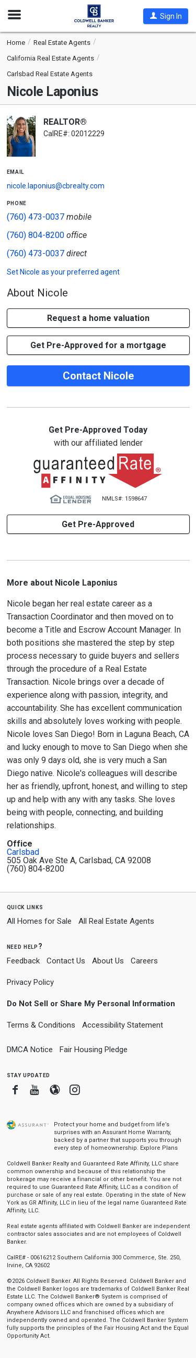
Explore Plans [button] (159, 1148)
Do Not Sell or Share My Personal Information (91, 1003)
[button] (165, 16)
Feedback (23, 961)
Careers (144, 961)
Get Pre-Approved (98, 524)
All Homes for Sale (39, 921)
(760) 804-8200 (35, 235)
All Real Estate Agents (116, 921)
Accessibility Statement (122, 1025)
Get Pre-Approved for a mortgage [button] (98, 345)
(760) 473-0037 (35, 217)
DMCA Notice (30, 1049)
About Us (108, 961)
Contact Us (66, 961)
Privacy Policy (30, 982)
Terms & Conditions (41, 1025)
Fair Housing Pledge (94, 1049)
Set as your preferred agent (63, 272)
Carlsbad (23, 852)
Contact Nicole (98, 376)
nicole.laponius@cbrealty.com (56, 186)
